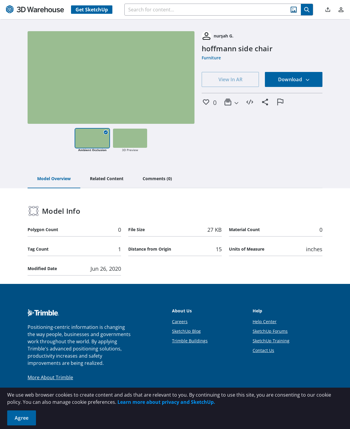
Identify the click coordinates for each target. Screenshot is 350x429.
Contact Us (263, 350)
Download (294, 79)
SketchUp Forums (270, 331)
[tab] (54, 179)
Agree (21, 418)
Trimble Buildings (190, 341)
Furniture (211, 58)
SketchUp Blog (186, 331)
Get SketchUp (92, 9)
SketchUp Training (271, 341)
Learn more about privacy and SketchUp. (166, 402)
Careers (180, 321)
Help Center (265, 321)
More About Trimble (50, 377)
